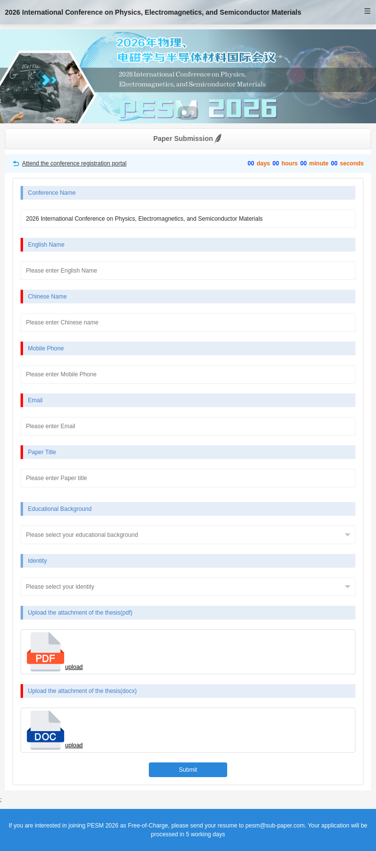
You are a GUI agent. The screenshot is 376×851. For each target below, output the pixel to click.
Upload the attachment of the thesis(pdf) (80, 612)
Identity (37, 560)
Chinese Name (47, 296)
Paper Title (42, 452)
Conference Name (51, 192)
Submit (188, 769)
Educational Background (60, 509)
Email (35, 400)
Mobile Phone (46, 348)
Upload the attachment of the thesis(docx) (82, 691)
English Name (46, 244)
